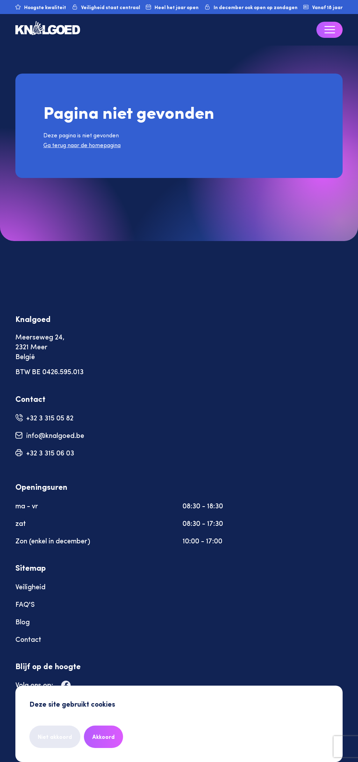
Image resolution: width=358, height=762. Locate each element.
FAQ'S (25, 604)
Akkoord (103, 737)
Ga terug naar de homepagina (82, 145)
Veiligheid (30, 586)
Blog (22, 621)
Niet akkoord (55, 737)
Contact (28, 639)
